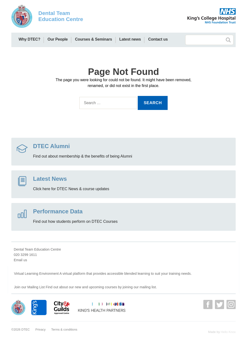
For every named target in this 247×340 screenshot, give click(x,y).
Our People (58, 39)
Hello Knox (228, 332)
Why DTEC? (29, 39)
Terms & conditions (64, 329)
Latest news (130, 39)
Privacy (40, 329)
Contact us (158, 39)
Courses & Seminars (93, 39)
